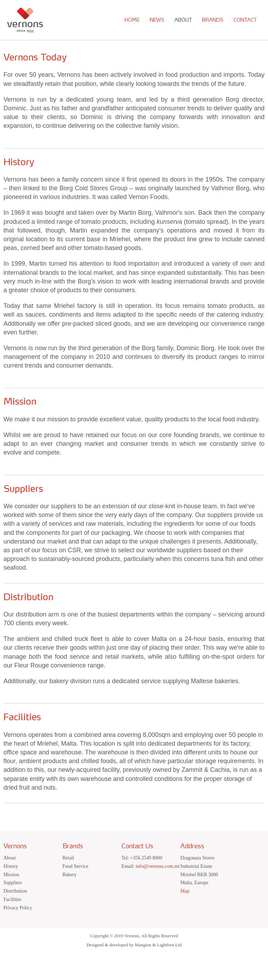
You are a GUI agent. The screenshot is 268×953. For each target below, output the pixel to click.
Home (132, 20)
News (157, 20)
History (10, 866)
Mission (11, 874)
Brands (212, 20)
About (183, 20)
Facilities (12, 899)
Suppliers (12, 882)
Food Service (75, 866)
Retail (68, 857)
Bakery (69, 874)
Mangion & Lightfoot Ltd (158, 944)
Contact (245, 20)
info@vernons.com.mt (158, 866)
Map (184, 891)
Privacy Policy (17, 907)
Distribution (15, 891)
